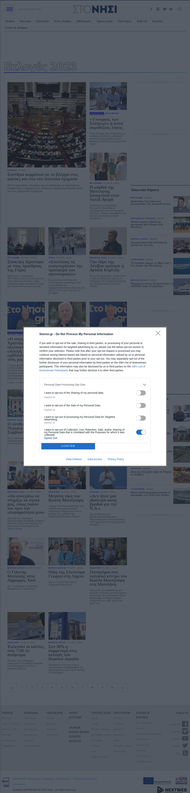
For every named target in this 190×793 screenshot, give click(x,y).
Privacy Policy (116, 459)
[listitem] (95, 385)
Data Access (95, 459)
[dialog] (95, 396)
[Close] (159, 334)
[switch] (141, 392)
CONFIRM (68, 446)
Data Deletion (74, 459)
